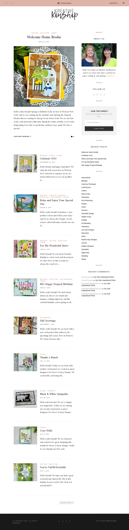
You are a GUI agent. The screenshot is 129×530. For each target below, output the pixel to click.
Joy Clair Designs (88, 230)
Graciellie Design (88, 213)
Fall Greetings (48, 320)
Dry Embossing (66, 279)
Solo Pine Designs (109, 521)
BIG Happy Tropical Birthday (56, 284)
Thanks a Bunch (49, 357)
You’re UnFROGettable (53, 467)
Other (84, 236)
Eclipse (84, 204)
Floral (52, 155)
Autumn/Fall (45, 317)
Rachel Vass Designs (89, 240)
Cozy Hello (46, 430)
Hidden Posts (86, 217)
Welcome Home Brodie (44, 37)
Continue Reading (22, 136)
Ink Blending (56, 197)
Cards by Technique (57, 195)
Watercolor (85, 253)
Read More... (111, 76)
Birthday (43, 155)
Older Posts (67, 502)
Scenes (54, 33)
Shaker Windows (88, 246)
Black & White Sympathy (54, 394)
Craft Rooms (86, 187)
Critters (34, 33)
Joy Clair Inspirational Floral (104, 277)
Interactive (85, 226)
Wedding (85, 256)
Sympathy (51, 391)
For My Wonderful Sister (54, 245)
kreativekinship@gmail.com (92, 283)
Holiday (84, 220)
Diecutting (44, 33)
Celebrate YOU (48, 158)
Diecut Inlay (86, 194)
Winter (84, 259)
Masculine (85, 233)
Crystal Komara (87, 280)
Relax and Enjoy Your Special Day (56, 202)
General (43, 427)
